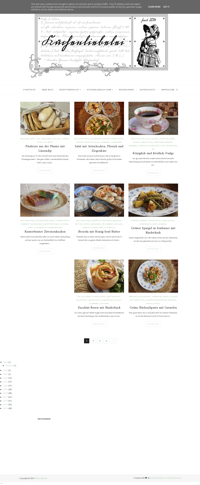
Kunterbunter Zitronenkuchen (45, 232)
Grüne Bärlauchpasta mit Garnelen (153, 308)
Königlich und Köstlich (152, 146)
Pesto (157, 303)
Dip (39, 139)
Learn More (154, 7)
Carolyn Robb (167, 139)
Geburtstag (147, 142)
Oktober (9, 365)
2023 (5, 374)
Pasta (150, 303)
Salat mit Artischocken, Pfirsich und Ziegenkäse (99, 148)
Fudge (136, 142)
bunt (52, 221)
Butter (79, 224)
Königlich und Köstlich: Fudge (153, 153)
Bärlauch (134, 297)
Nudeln (172, 300)
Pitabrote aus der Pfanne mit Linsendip (45, 148)
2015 (5, 404)
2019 (5, 389)
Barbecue (96, 221)
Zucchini (104, 303)
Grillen (57, 139)
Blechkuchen (42, 221)
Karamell (133, 146)
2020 (5, 385)
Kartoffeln (168, 221)
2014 (5, 408)
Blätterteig (113, 297)
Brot (33, 139)
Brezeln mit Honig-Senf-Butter (99, 232)
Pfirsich (88, 142)
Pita (39, 142)
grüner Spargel (139, 221)
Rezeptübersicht (70, 90)
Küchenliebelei (41, 478)
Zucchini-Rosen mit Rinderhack (99, 308)
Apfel (103, 297)
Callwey (155, 139)
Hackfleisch (155, 221)
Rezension (171, 146)
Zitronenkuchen (53, 228)
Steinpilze (110, 228)
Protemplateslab (173, 478)
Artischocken (81, 139)
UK (153, 149)
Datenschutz (146, 90)
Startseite (31, 90)
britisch (136, 139)
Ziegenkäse (116, 142)
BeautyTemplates (157, 478)
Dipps (87, 224)
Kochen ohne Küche (113, 139)
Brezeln (117, 221)
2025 (5, 362)
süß (30, 228)
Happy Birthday (51, 224)
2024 (5, 370)
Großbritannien (163, 142)
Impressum (166, 90)
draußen (47, 139)
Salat (97, 142)
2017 (5, 397)
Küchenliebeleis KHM (99, 90)
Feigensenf (96, 139)
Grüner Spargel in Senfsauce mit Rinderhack (153, 230)
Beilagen (25, 139)
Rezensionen (126, 90)
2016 (5, 400)
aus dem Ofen (27, 221)
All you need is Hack (88, 297)
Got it (166, 7)
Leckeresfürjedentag (156, 300)
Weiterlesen (45, 170)
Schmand (94, 303)
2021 (5, 381)
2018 (5, 393)
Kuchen (64, 224)
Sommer (105, 142)
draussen (96, 224)
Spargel (163, 224)
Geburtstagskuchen (31, 224)
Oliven (79, 142)
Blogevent (81, 300)
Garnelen (157, 297)
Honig (86, 228)
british (145, 139)
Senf (101, 228)
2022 (5, 378)
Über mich (48, 90)
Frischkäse (107, 224)
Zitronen (39, 228)
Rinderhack (146, 224)
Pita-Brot (48, 142)
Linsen (65, 139)
